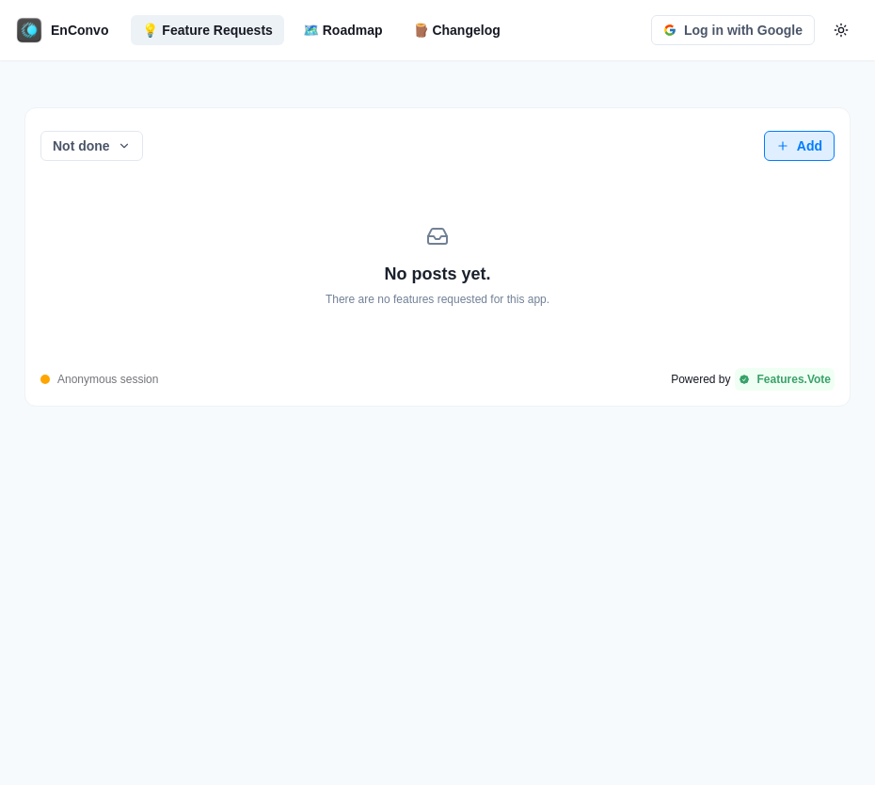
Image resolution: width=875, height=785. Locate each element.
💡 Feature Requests (207, 30)
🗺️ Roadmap (343, 30)
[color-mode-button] (841, 30)
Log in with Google (733, 30)
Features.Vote (785, 379)
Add (799, 145)
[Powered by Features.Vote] (753, 379)
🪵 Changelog (457, 30)
